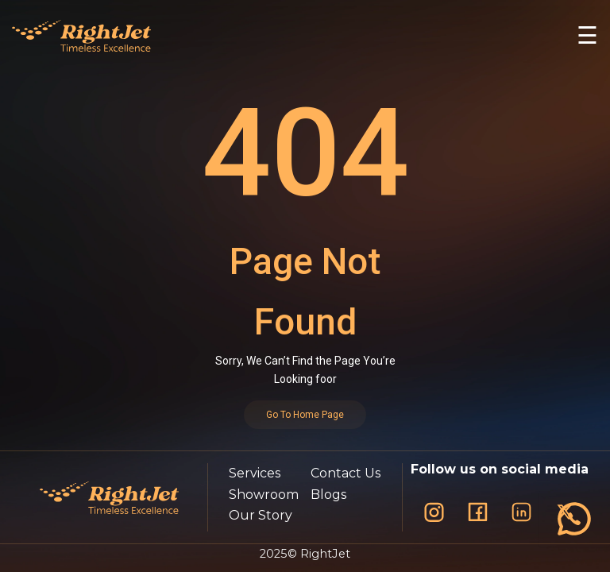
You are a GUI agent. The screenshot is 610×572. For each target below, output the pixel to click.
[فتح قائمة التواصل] (574, 519)
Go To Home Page (305, 414)
